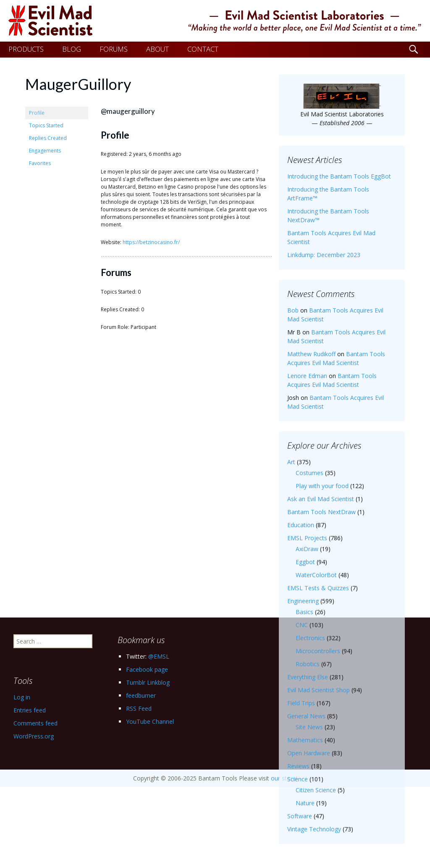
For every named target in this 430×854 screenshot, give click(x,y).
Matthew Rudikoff (311, 354)
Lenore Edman (307, 376)
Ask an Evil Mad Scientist (320, 499)
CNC (302, 625)
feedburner (141, 695)
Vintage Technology (314, 829)
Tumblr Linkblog (148, 682)
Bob (293, 310)
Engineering (303, 601)
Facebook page (147, 669)
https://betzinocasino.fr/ (151, 242)
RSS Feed (139, 708)
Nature (305, 803)
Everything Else (307, 677)
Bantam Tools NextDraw (321, 512)
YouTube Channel (150, 721)
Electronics (310, 638)
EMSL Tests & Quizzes (318, 588)
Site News (309, 727)
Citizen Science (316, 790)
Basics (304, 612)
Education (300, 525)
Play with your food (322, 486)
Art (291, 462)
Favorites (40, 163)
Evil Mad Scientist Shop (318, 690)
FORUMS (114, 49)
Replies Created (48, 138)
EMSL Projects (307, 538)
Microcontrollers (318, 651)
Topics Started (46, 125)
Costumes (309, 473)
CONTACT (202, 49)
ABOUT (157, 49)
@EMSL (158, 656)
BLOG (71, 49)
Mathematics (305, 740)
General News (306, 716)
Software (299, 816)
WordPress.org (33, 736)
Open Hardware (308, 753)
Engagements (45, 150)
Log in (21, 697)
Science (297, 779)
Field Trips (301, 703)
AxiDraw (307, 549)
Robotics (308, 664)
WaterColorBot (316, 575)
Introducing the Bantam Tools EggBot (339, 176)
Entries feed (29, 710)
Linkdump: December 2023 (323, 255)
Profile (37, 112)
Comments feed (35, 723)
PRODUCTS (26, 49)
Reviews (298, 766)
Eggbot (305, 562)
